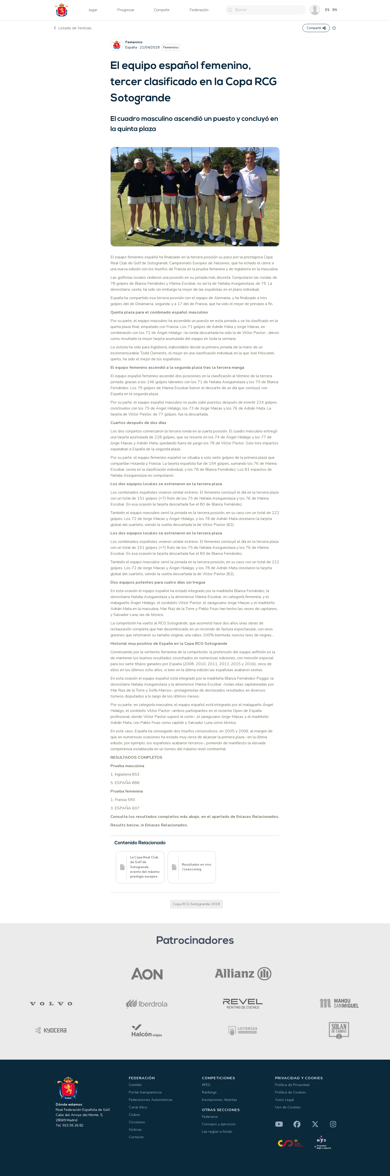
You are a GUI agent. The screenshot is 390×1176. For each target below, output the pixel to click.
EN (335, 10)
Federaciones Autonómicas (150, 1099)
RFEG (206, 1084)
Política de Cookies (290, 1092)
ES (327, 10)
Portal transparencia (145, 1092)
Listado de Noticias (73, 28)
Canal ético (138, 1107)
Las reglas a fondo (217, 1131)
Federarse (210, 1116)
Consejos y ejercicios (219, 1124)
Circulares (137, 1122)
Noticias (135, 1129)
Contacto (136, 1136)
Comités (135, 1084)
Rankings (209, 1092)
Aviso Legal (284, 1099)
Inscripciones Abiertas (219, 1099)
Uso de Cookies (287, 1107)
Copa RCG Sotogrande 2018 (196, 904)
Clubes (134, 1114)
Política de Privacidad (292, 1084)
